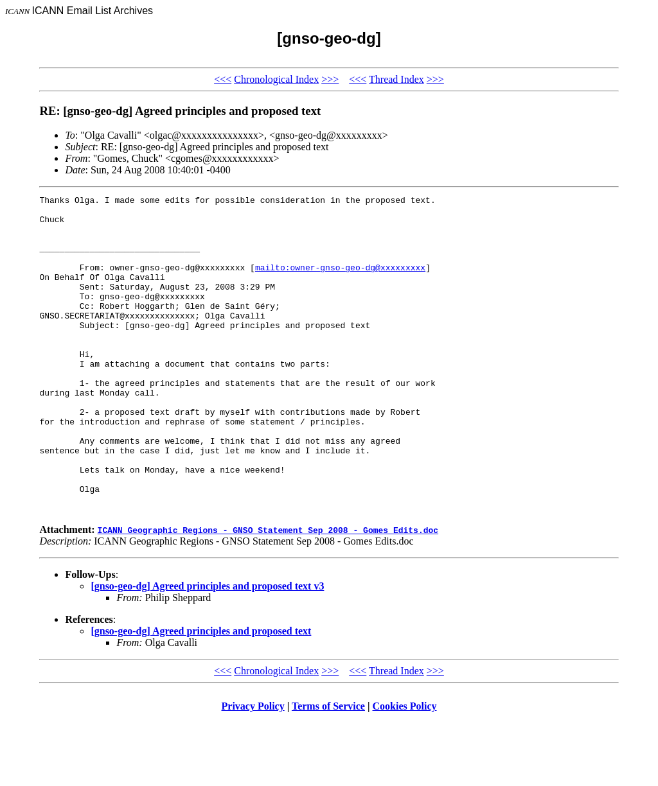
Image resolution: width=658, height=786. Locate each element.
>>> (330, 79)
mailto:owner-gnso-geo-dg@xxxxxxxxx (340, 282)
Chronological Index (276, 79)
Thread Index (396, 79)
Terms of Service (328, 769)
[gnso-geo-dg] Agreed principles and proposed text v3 (207, 649)
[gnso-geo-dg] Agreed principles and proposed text (201, 694)
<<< (222, 79)
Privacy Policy (253, 769)
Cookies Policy (405, 769)
